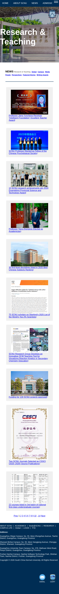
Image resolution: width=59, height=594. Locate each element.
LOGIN (26, 528)
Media (47, 72)
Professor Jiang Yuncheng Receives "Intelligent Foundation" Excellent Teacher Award (28, 117)
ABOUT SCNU (20, 3)
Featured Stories (29, 75)
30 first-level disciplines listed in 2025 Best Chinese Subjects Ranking (28, 268)
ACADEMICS (20, 526)
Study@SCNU (35, 526)
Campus (41, 72)
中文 (34, 528)
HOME (5, 3)
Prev (16, 516)
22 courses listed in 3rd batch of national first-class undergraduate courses (27, 506)
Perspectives (17, 75)
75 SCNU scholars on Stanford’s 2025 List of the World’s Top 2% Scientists (29, 316)
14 (39, 516)
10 (35, 516)
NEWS (35, 3)
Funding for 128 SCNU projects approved (28, 397)
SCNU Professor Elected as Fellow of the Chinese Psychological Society (28, 152)
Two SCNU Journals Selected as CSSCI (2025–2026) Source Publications (27, 462)
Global (34, 72)
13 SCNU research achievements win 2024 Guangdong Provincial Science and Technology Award (28, 190)
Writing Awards (42, 75)
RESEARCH (48, 526)
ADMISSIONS (49, 3)
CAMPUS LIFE (6, 528)
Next (43, 516)
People (8, 75)
